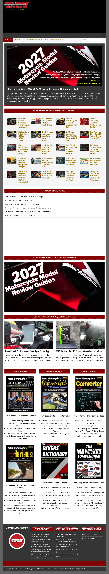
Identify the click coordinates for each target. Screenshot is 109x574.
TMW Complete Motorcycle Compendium (88, 483)
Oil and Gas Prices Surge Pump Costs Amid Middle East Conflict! (95, 123)
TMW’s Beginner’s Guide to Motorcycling (54, 416)
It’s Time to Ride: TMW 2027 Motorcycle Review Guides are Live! (42, 89)
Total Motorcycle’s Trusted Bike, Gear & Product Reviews (54, 317)
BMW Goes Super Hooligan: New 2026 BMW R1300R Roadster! (23, 136)
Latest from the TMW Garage (67, 529)
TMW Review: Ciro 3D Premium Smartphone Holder (79, 351)
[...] (30, 101)
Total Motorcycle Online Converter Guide (89, 416)
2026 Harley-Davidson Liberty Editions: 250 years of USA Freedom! (95, 149)
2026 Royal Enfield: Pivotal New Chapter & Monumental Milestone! (70, 176)
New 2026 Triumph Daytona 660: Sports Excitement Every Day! (71, 123)
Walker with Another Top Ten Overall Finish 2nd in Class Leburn (27, 212)
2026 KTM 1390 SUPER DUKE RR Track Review (21, 204)
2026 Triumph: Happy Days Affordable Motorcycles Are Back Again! (23, 163)
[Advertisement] (68, 16)
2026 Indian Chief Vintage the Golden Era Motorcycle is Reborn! (47, 149)
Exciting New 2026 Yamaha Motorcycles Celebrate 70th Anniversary (95, 176)
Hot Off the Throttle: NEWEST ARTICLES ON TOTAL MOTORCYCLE (54, 110)
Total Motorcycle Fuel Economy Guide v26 (20, 416)
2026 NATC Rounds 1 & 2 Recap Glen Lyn (19, 215)
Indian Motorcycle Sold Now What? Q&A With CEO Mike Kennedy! (23, 149)
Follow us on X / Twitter (89, 535)
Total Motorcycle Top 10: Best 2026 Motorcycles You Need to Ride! (41, 551)
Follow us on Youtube (88, 538)
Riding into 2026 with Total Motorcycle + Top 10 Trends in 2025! (47, 163)
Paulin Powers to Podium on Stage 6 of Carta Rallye (23, 196)
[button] (103, 35)
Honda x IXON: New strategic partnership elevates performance (28, 208)
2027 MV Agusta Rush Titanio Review (18, 200)
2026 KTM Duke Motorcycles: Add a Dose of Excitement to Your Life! (71, 149)
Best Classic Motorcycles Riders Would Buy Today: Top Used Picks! (71, 136)
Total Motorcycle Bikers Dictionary (54, 483)
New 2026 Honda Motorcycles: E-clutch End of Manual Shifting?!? (47, 136)
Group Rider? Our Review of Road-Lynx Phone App (26, 351)
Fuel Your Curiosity (42, 529)
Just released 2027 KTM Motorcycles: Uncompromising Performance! (23, 123)
